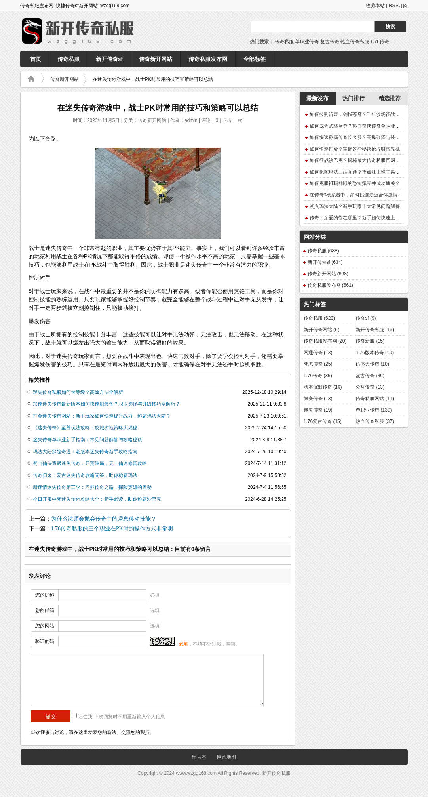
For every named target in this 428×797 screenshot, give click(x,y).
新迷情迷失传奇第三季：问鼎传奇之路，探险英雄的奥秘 (92, 487)
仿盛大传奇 (372, 364)
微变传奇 (318, 398)
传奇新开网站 (155, 59)
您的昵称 (44, 595)
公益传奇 (370, 387)
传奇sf (366, 318)
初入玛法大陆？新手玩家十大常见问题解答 (355, 206)
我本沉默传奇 (323, 387)
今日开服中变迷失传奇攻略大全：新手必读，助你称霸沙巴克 (97, 499)
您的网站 (44, 626)
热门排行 (353, 98)
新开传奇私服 (375, 329)
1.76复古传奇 (323, 421)
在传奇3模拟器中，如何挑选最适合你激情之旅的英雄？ (368, 195)
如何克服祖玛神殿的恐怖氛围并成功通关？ (355, 183)
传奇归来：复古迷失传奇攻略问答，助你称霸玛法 (85, 475)
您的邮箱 (44, 610)
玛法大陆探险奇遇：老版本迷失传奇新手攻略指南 (85, 451)
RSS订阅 (398, 5)
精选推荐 (390, 98)
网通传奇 (318, 352)
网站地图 (226, 757)
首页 (35, 59)
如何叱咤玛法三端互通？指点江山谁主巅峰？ (357, 172)
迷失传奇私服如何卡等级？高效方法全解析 (78, 392)
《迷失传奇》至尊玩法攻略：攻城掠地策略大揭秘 (85, 428)
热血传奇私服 (354, 41)
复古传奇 (329, 41)
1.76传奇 (379, 41)
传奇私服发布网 (207, 59)
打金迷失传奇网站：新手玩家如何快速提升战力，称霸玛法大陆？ (102, 416)
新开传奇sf (109, 59)
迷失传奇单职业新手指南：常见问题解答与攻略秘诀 (87, 439)
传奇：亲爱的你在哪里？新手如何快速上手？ (357, 218)
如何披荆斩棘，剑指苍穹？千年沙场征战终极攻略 (362, 114)
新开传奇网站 (321, 329)
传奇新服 (370, 341)
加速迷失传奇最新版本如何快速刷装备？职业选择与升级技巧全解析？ (106, 404)
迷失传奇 (318, 410)
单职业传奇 (307, 41)
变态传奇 (318, 364)
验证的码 (44, 641)
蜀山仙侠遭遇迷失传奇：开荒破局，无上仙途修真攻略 (90, 463)
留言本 (199, 757)
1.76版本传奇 (375, 352)
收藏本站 (375, 5)
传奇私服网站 (375, 398)
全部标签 (254, 59)
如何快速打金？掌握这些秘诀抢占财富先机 (355, 149)
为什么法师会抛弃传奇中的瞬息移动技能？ (103, 519)
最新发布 (317, 98)
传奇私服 (284, 41)
